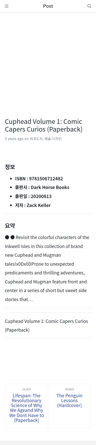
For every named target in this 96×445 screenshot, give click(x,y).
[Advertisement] (48, 60)
